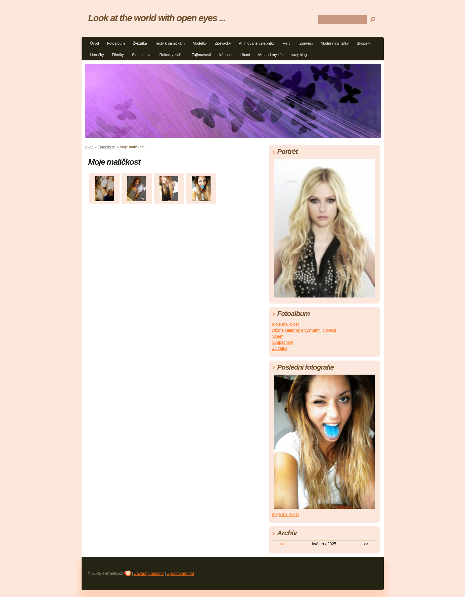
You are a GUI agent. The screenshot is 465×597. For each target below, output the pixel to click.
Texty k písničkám (170, 43)
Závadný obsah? (149, 573)
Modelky (200, 43)
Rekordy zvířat (171, 55)
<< (282, 544)
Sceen (278, 336)
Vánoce (225, 55)
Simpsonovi (141, 55)
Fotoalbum (116, 43)
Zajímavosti (201, 55)
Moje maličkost (285, 324)
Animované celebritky (257, 43)
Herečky (97, 55)
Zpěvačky (223, 43)
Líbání (245, 55)
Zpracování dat (180, 573)
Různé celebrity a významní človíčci (304, 330)
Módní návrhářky (334, 43)
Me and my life (270, 55)
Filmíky (118, 55)
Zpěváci (306, 43)
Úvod (94, 43)
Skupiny (363, 43)
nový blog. (299, 55)
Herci (287, 43)
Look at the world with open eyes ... (157, 18)
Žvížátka (140, 43)
